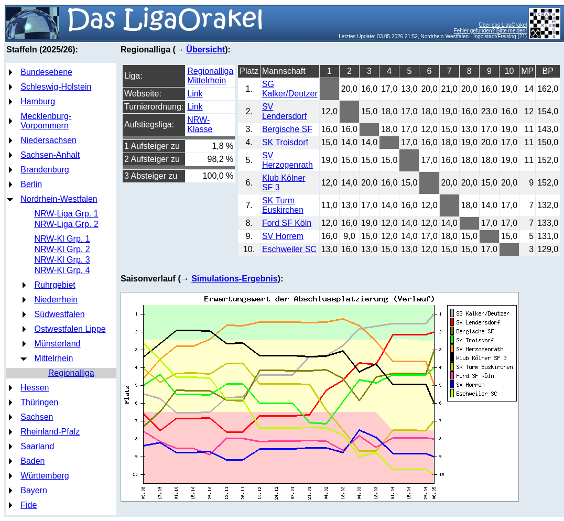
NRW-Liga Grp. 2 (66, 224)
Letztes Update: (357, 36)
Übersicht (205, 49)
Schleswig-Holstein (55, 86)
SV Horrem (282, 236)
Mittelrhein (53, 358)
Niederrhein (56, 299)
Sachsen (36, 417)
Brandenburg (44, 169)
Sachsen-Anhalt (50, 154)
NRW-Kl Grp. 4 (62, 270)
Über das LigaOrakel (503, 25)
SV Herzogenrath (287, 160)
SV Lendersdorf (284, 111)
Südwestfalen (59, 314)
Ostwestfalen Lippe (69, 328)
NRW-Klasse (199, 124)
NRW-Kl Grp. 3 (62, 259)
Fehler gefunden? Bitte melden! (490, 31)
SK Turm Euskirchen (282, 205)
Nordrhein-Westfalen (58, 198)
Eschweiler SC (289, 249)
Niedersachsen (48, 140)
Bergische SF (287, 129)
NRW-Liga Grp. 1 (66, 213)
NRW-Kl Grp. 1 (62, 238)
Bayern (33, 490)
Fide (28, 505)
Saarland (37, 446)
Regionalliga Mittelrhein (210, 76)
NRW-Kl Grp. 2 (62, 249)
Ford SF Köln (286, 223)
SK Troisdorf (285, 142)
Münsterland (57, 343)
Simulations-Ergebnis (234, 278)
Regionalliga (71, 372)
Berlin (31, 184)
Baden (32, 461)
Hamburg (37, 101)
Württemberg (44, 475)
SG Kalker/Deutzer (290, 89)
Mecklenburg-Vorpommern (45, 121)
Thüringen (39, 402)
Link (194, 93)
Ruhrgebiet (54, 284)
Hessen (34, 387)
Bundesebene (46, 72)
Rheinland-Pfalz (50, 431)
